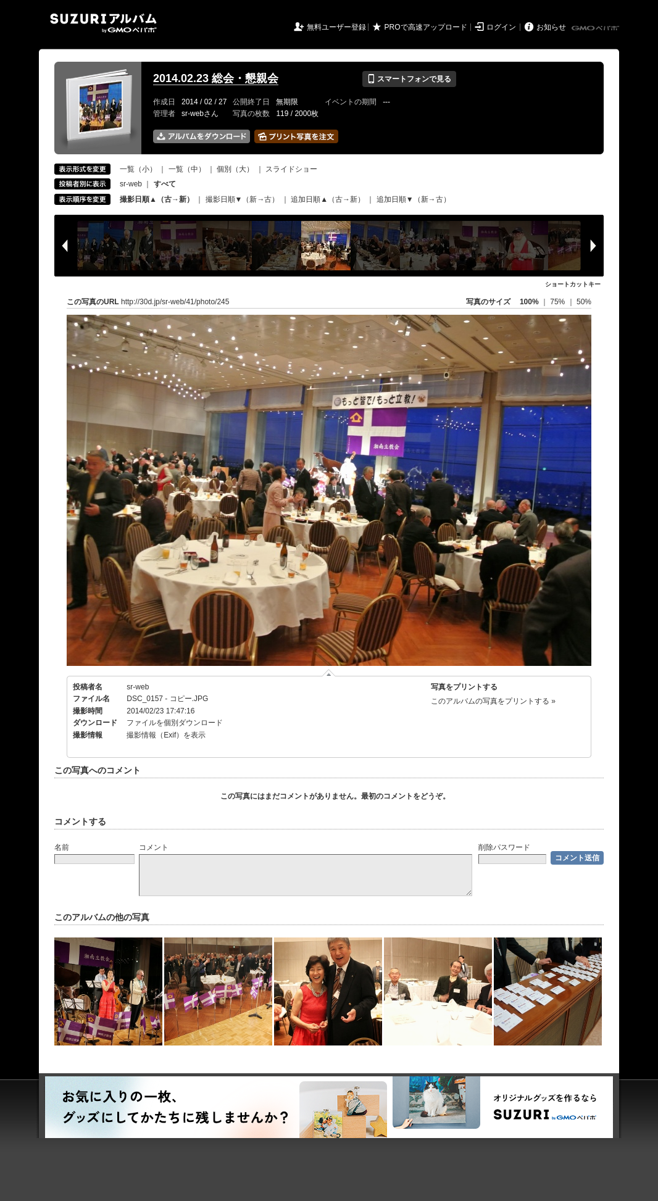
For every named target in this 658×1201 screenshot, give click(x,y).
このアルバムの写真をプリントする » (493, 701)
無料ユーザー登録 (336, 27)
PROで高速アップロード (426, 27)
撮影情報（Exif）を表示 (166, 735)
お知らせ (551, 27)
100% (529, 301)
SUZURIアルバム (103, 23)
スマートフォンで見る (409, 79)
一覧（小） (138, 169)
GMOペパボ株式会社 (596, 28)
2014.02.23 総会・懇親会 (215, 78)
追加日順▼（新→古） (414, 199)
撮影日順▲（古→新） (157, 199)
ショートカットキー (573, 284)
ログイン (501, 27)
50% (584, 301)
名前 (61, 847)
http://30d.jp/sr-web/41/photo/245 (175, 301)
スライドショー (291, 169)
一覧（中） (187, 169)
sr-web (131, 184)
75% (558, 301)
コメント (154, 847)
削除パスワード (504, 847)
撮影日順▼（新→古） (243, 199)
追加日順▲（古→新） (328, 199)
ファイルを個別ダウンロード (175, 722)
